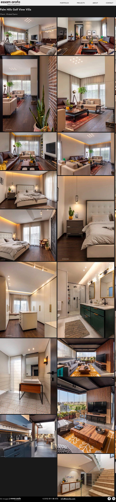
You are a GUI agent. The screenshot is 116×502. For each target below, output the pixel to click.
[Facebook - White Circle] (109, 498)
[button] (78, 3)
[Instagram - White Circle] (113, 498)
